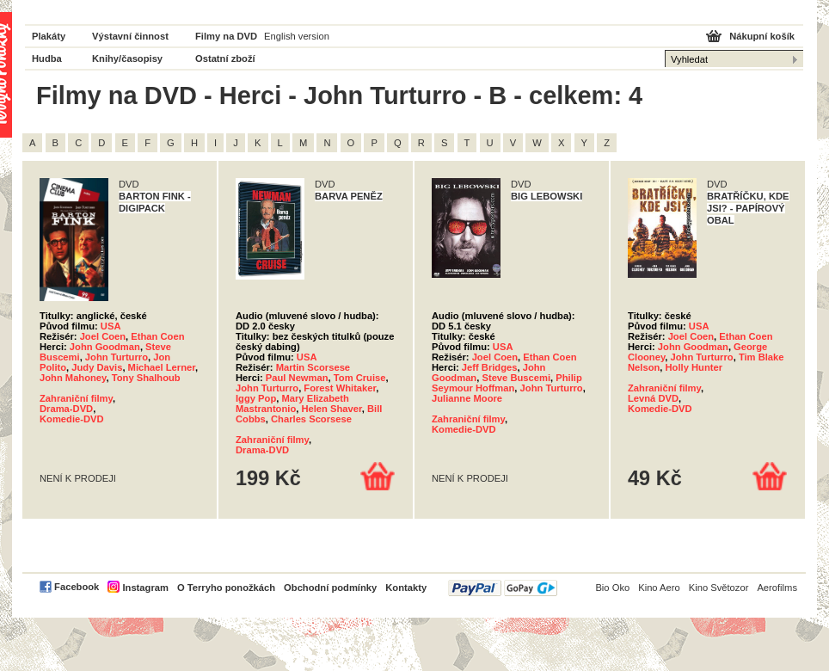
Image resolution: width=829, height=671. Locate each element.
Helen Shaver (331, 408)
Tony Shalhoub (146, 377)
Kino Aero (659, 587)
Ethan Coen (157, 336)
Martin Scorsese (313, 367)
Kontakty (406, 587)
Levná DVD (653, 398)
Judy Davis (96, 367)
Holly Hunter (694, 367)
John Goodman (105, 347)
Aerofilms (777, 587)
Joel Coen (103, 336)
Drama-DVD (66, 408)
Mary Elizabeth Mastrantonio (292, 403)
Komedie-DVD (72, 419)
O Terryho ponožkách (226, 587)
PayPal (502, 588)
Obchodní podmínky (330, 587)
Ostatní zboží (225, 58)
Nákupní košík (762, 36)
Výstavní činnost (130, 36)
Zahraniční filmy (76, 398)
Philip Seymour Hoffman (507, 382)
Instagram (145, 587)
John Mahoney (73, 377)
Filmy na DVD (226, 36)
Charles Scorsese (311, 419)
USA (111, 326)
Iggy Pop (256, 398)
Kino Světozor (719, 587)
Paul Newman (297, 377)
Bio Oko (612, 587)
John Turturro (116, 357)
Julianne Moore (467, 398)
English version (296, 36)
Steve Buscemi (516, 377)
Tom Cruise (360, 377)
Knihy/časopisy (127, 58)
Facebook (76, 587)
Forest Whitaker (340, 388)
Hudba (47, 58)
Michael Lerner (161, 367)
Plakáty (48, 36)
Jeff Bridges (490, 367)
